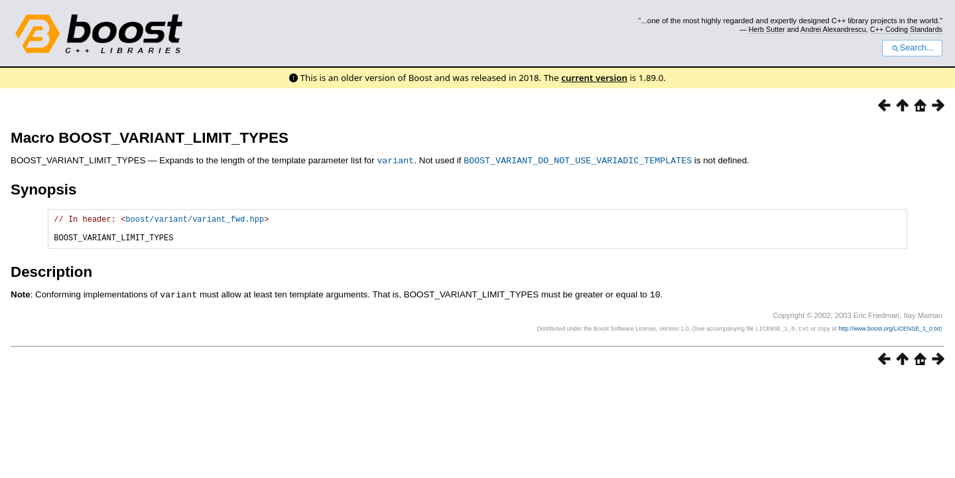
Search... (912, 47)
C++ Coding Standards (906, 29)
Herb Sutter (767, 29)
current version (594, 78)
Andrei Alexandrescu (833, 29)
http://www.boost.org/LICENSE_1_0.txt (889, 333)
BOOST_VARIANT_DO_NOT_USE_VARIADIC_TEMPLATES (578, 160)
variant (395, 160)
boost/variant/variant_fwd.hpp (194, 220)
